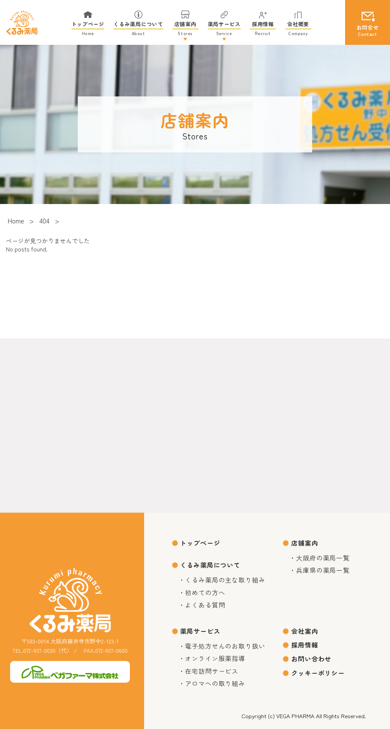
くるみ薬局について (210, 564)
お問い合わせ (311, 658)
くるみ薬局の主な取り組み (225, 579)
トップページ (200, 542)
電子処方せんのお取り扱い (225, 646)
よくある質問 (205, 604)
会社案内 (304, 631)
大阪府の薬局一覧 (323, 557)
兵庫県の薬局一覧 (323, 570)
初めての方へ (205, 592)
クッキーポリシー (318, 672)
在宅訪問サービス (211, 671)
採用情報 (304, 644)
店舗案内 (304, 542)
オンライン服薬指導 (215, 658)
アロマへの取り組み (215, 683)
